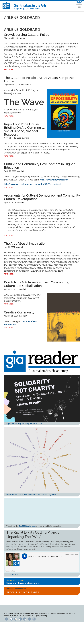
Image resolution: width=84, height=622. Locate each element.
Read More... (9, 69)
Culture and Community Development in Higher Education (39, 165)
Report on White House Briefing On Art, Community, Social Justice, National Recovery (24, 129)
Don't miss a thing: (42, 582)
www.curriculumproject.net (53, 179)
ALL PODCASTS (12, 574)
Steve (26, 138)
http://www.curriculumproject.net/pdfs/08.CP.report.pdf (32, 184)
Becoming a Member (22, 592)
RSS (34, 619)
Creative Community (19, 312)
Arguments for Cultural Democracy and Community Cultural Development (42, 197)
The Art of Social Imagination (25, 244)
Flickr (29, 619)
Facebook (7, 619)
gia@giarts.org (41, 615)
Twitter (11, 619)
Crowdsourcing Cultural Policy (26, 35)
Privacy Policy (43, 613)
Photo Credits (31, 613)
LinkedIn (20, 619)
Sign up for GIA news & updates (22, 583)
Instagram (16, 619)
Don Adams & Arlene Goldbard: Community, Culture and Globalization (36, 284)
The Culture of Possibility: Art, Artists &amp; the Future (39, 79)
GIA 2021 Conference (27, 526)
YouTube (25, 619)
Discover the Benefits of (42, 590)
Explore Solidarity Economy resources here (24, 423)
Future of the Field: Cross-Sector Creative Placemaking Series (31, 494)
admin (23, 38)
